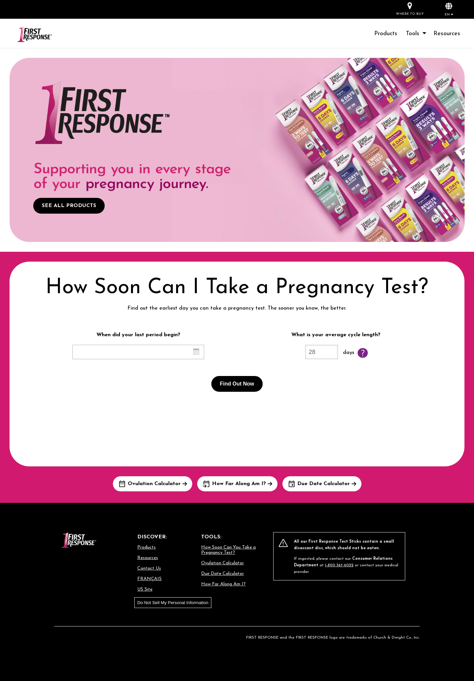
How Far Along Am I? (223, 584)
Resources (447, 34)
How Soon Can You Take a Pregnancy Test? (228, 550)
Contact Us (149, 568)
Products (385, 34)
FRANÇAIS (149, 578)
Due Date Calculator (222, 573)
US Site (144, 589)
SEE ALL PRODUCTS (69, 205)
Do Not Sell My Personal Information (172, 602)
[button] (449, 9)
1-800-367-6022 (339, 565)
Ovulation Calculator (222, 563)
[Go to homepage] (42, 35)
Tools (416, 34)
